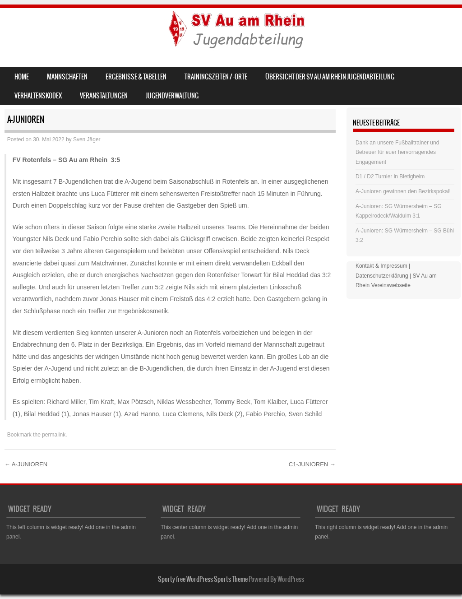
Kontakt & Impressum (381, 266)
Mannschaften (67, 77)
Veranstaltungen (104, 96)
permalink (53, 435)
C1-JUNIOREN (312, 464)
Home (21, 77)
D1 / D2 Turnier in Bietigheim (390, 176)
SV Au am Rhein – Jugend (82, 30)
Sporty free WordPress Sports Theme (203, 579)
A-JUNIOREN (26, 464)
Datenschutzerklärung (382, 276)
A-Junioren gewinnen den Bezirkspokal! (403, 191)
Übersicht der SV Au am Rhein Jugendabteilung (329, 77)
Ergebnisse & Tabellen (136, 77)
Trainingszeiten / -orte (216, 77)
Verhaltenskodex (38, 96)
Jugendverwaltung (172, 96)
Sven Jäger (87, 139)
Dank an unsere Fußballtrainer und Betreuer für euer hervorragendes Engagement (397, 152)
